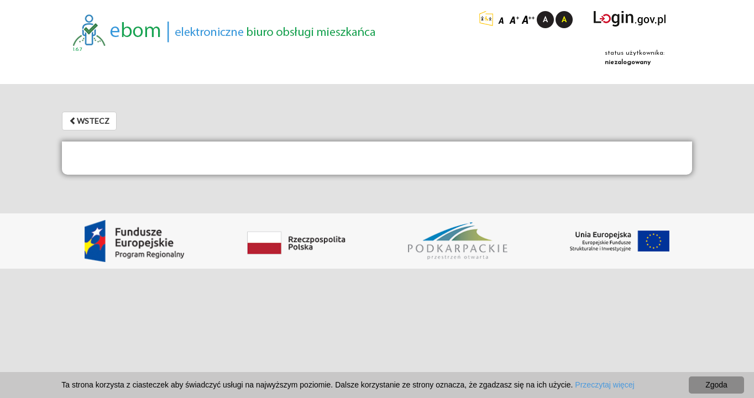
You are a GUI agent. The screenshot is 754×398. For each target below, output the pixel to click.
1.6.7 (77, 49)
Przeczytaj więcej (604, 384)
